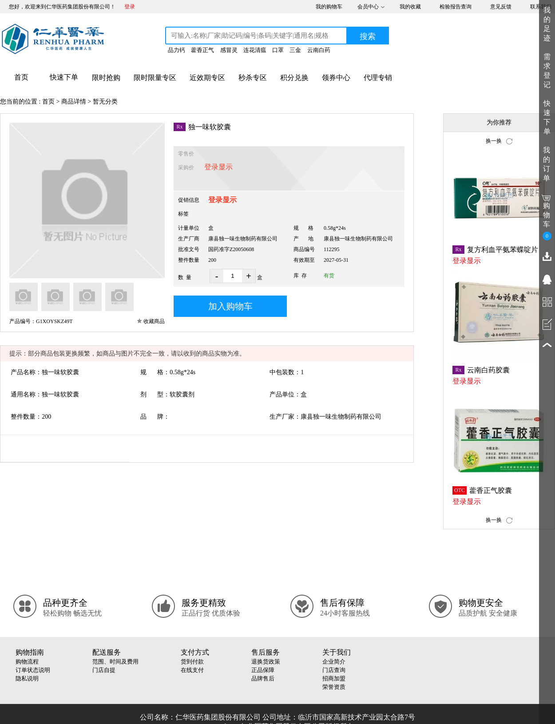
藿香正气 (202, 50)
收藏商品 (154, 321)
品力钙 (176, 50)
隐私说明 (27, 678)
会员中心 (368, 7)
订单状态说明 (33, 670)
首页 (48, 101)
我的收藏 (410, 7)
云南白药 (318, 50)
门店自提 (103, 670)
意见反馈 (500, 7)
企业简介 (333, 661)
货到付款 (192, 661)
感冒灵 (229, 50)
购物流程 (27, 661)
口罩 (278, 50)
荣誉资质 (333, 687)
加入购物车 (230, 306)
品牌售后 (262, 678)
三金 (295, 50)
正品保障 (262, 670)
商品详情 (73, 101)
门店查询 (333, 670)
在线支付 (192, 670)
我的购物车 (329, 7)
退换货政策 (265, 661)
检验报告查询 (456, 7)
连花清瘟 (254, 50)
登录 (129, 7)
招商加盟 (333, 678)
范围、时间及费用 (115, 661)
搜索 (368, 36)
